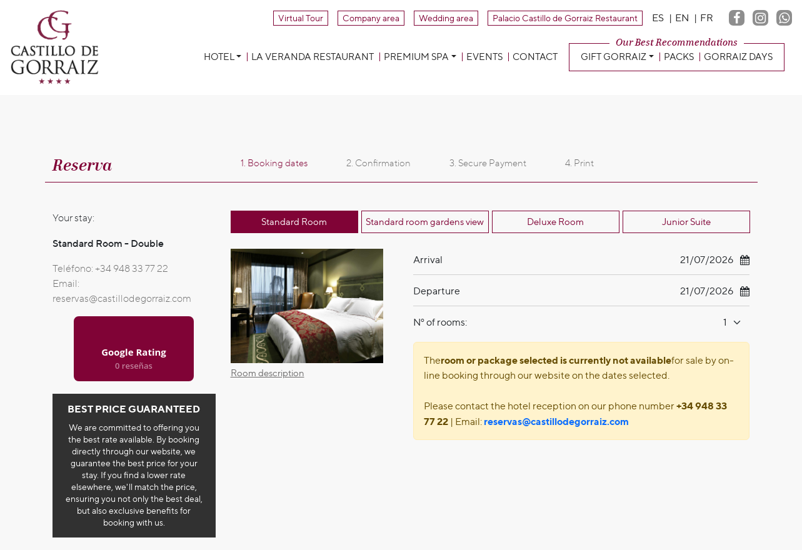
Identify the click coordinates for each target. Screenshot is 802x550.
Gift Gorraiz (613, 56)
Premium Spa (416, 56)
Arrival (428, 260)
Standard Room (294, 222)
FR (706, 18)
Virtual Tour (300, 17)
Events (484, 56)
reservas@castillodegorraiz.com (122, 298)
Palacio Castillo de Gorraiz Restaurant (565, 17)
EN (682, 18)
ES (658, 18)
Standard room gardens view (425, 222)
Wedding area (446, 17)
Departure (436, 291)
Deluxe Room (555, 222)
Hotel (219, 56)
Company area (371, 17)
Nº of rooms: (440, 322)
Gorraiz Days (738, 56)
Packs (679, 56)
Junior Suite (686, 222)
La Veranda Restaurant (312, 56)
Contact (535, 56)
